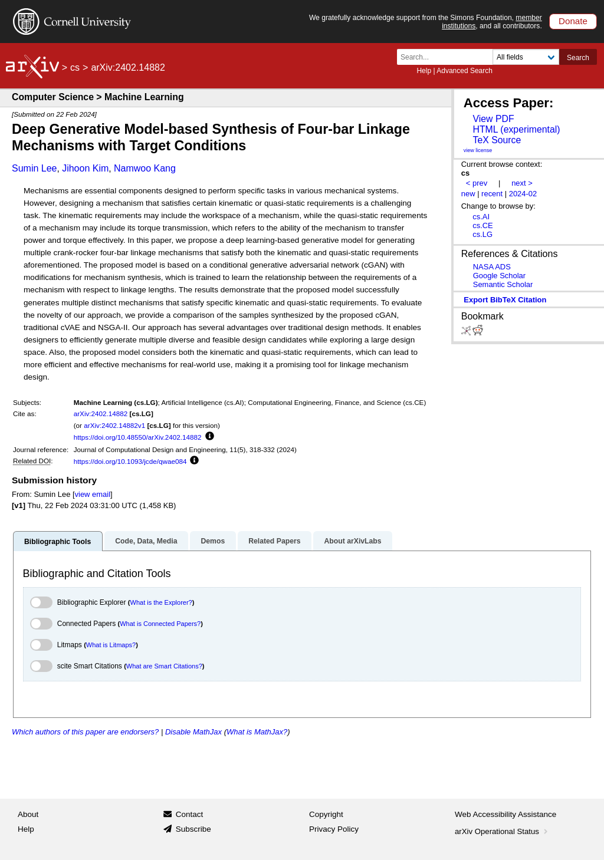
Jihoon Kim (85, 168)
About (28, 814)
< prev (476, 183)
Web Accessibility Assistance (505, 814)
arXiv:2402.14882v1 (114, 425)
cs (75, 67)
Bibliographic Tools (57, 542)
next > (522, 183)
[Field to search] (526, 57)
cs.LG (482, 234)
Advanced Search (464, 71)
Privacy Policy (334, 829)
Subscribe (193, 829)
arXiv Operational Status (502, 831)
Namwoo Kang (145, 168)
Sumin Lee (34, 168)
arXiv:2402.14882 (101, 413)
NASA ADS (492, 266)
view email (92, 494)
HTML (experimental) (516, 129)
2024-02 (523, 193)
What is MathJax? (256, 731)
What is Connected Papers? (160, 623)
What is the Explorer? (161, 602)
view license (478, 150)
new (468, 193)
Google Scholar (499, 275)
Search (578, 58)
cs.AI (481, 216)
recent (492, 193)
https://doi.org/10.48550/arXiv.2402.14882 (138, 437)
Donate (573, 21)
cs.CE (482, 225)
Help (423, 71)
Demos (213, 541)
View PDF (493, 119)
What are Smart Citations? (164, 666)
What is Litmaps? (111, 644)
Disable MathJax (193, 731)
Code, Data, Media (146, 541)
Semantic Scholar (503, 284)
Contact (189, 814)
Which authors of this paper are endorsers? (85, 731)
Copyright (326, 814)
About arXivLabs (352, 541)
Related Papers (274, 541)
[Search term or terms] (448, 57)
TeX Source (496, 140)
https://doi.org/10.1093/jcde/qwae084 (130, 461)
